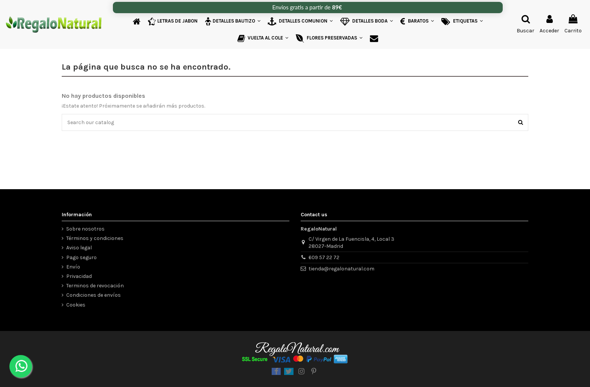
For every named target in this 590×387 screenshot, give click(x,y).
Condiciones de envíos (93, 295)
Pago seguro (81, 257)
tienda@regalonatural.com (341, 269)
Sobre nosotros (85, 229)
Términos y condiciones (94, 238)
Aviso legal (79, 247)
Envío (73, 267)
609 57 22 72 (324, 257)
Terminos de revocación (95, 285)
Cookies (75, 305)
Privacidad (79, 276)
